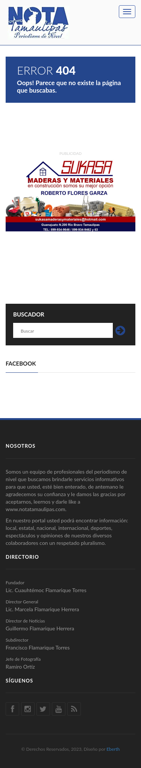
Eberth (113, 749)
